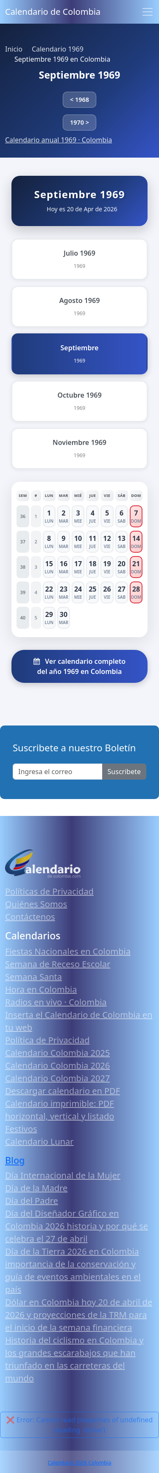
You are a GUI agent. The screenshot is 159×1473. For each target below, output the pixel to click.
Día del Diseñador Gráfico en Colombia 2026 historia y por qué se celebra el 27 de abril (76, 1226)
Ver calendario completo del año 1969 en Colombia (79, 666)
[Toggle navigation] (147, 11)
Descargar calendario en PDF (62, 1091)
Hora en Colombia (41, 989)
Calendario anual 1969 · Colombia (58, 140)
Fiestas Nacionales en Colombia (68, 951)
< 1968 (79, 99)
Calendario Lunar (39, 1141)
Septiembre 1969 (79, 75)
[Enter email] (58, 772)
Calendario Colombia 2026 (57, 1065)
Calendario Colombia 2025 (57, 1052)
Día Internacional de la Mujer (62, 1175)
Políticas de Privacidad (49, 891)
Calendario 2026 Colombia (79, 1462)
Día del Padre (31, 1200)
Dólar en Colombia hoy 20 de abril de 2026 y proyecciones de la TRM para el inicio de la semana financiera (78, 1314)
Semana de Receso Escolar (57, 964)
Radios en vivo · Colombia (56, 1002)
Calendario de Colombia (52, 11)
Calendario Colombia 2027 (57, 1078)
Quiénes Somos (36, 904)
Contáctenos (30, 916)
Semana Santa (33, 976)
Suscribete (124, 771)
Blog (15, 1160)
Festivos (21, 1129)
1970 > (79, 122)
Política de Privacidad (47, 1040)
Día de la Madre (36, 1188)
